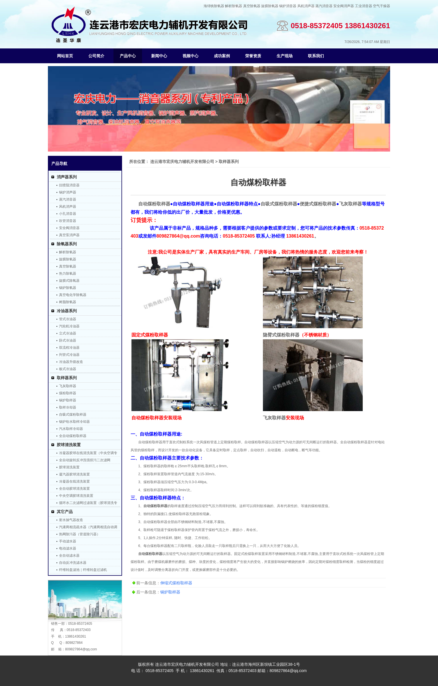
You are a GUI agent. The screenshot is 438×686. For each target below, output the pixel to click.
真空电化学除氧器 (72, 295)
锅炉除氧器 (67, 288)
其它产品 (65, 511)
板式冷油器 (67, 369)
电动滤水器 (67, 548)
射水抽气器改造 (71, 520)
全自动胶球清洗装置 (74, 489)
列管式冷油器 (69, 355)
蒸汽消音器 (323, 6)
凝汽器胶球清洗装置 (74, 474)
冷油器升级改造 (71, 362)
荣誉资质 (253, 56)
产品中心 (128, 56)
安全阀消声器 (343, 6)
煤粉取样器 (67, 393)
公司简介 (96, 56)
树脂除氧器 (67, 302)
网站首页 (65, 56)
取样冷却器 (67, 407)
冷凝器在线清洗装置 (74, 481)
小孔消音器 (67, 214)
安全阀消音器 (69, 228)
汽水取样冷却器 (71, 429)
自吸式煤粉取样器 (72, 414)
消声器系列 (67, 177)
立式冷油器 (67, 333)
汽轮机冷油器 (69, 326)
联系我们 (316, 56)
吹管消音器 (67, 221)
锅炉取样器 (67, 400)
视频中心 (190, 56)
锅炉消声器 (67, 192)
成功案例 (222, 56)
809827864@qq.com (81, 649)
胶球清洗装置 (69, 444)
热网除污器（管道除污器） (79, 534)
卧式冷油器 (67, 340)
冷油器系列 (67, 311)
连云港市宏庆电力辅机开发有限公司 (182, 161)
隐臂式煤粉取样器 (281, 334)
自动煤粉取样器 (155, 506)
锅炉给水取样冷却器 (74, 422)
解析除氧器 (233, 6)
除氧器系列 (67, 244)
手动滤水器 (67, 541)
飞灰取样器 (67, 386)
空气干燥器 (381, 6)
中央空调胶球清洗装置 (76, 496)
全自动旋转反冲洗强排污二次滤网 (84, 460)
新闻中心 (159, 56)
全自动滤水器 (69, 556)
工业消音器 (363, 6)
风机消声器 (306, 6)
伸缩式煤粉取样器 (176, 583)
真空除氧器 (251, 6)
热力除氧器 (67, 273)
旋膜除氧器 (269, 6)
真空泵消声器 (69, 235)
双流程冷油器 (69, 348)
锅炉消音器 (287, 6)
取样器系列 (67, 377)
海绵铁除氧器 (214, 6)
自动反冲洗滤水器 (72, 563)
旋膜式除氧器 (69, 281)
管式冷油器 (67, 319)
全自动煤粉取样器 (72, 436)
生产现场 (285, 56)
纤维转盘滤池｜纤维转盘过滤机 (83, 570)
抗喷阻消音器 (69, 185)
